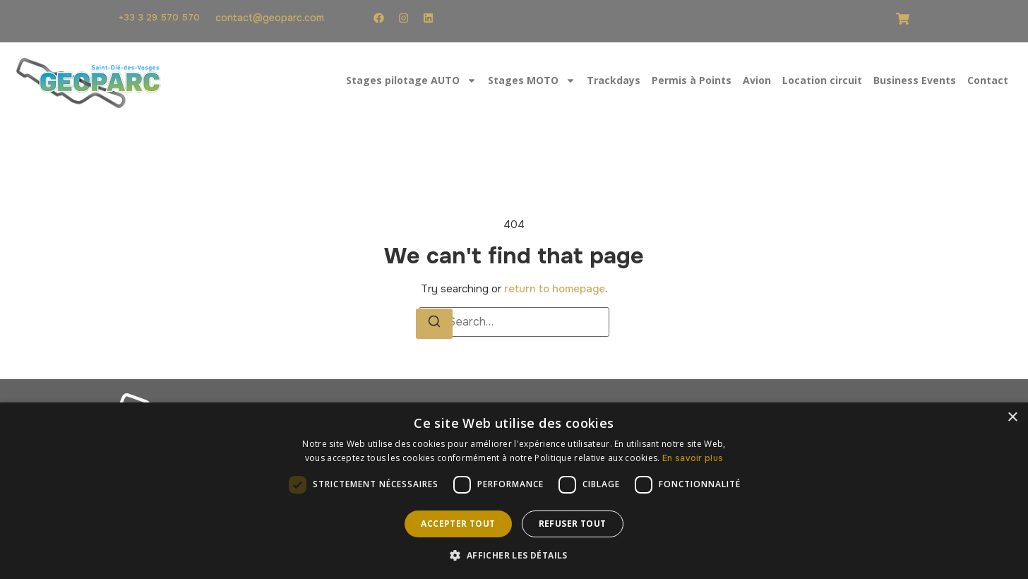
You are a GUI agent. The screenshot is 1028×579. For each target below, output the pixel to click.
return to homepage (554, 289)
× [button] (1012, 417)
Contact (987, 80)
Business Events (914, 80)
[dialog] (514, 490)
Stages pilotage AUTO (411, 80)
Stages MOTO (531, 80)
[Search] (434, 324)
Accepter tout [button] (458, 524)
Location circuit (822, 80)
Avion (757, 80)
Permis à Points (691, 80)
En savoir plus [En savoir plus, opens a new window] (692, 458)
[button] (513, 555)
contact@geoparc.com (269, 17)
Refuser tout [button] (572, 524)
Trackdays (613, 80)
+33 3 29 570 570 (159, 17)
